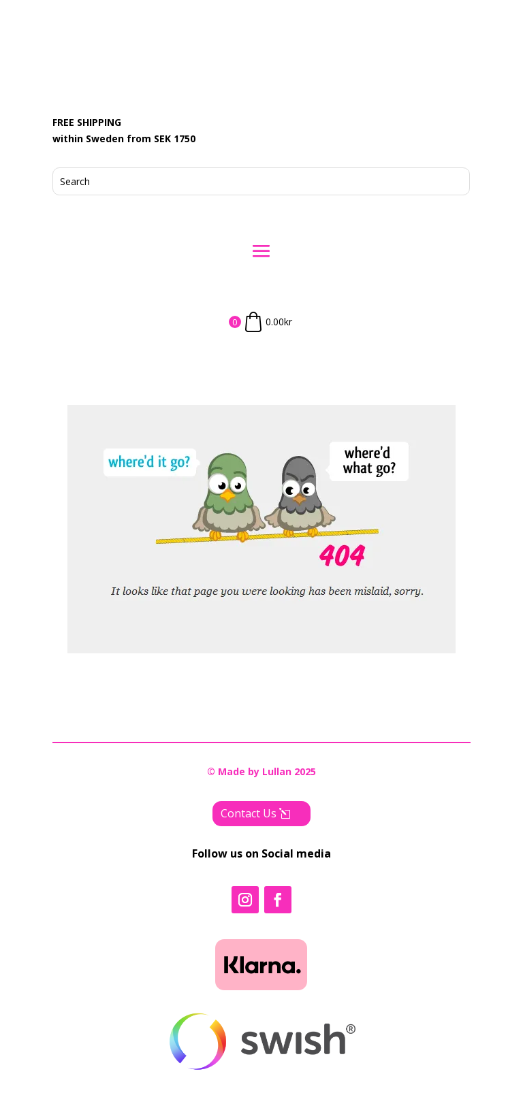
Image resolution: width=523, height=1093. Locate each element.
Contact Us (248, 813)
